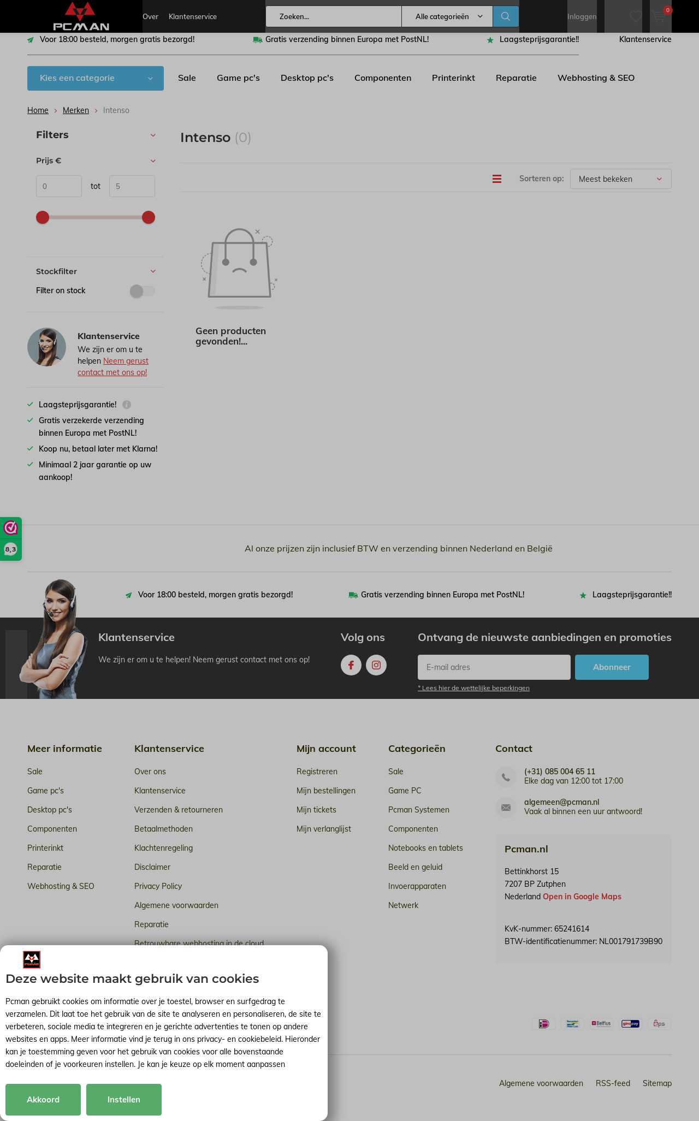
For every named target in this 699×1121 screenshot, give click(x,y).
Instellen (124, 1099)
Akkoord (43, 1099)
